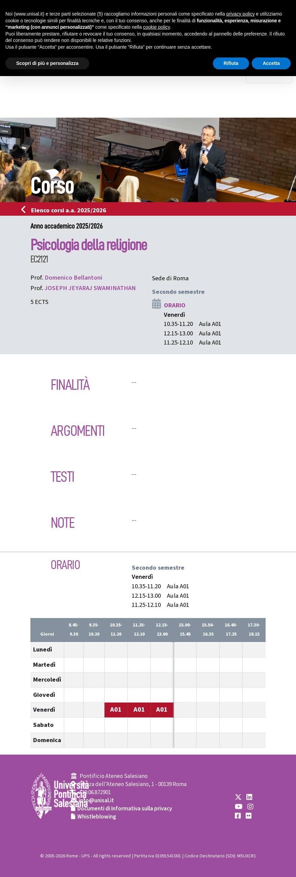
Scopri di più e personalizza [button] (47, 63)
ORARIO (175, 305)
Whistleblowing (96, 817)
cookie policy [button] (156, 27)
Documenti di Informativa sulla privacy (124, 809)
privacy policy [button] (240, 14)
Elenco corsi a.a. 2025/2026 (65, 210)
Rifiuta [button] (231, 63)
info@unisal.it (96, 801)
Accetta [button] (271, 63)
